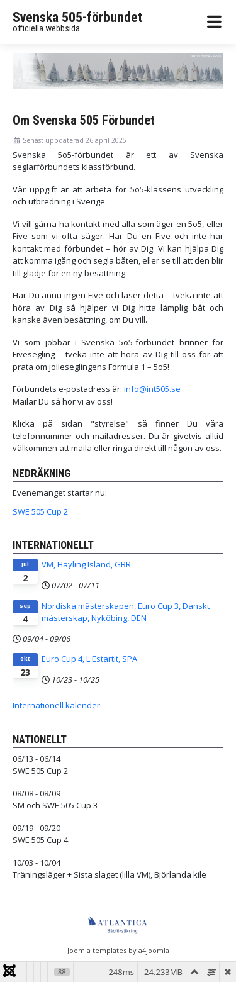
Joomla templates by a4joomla (118, 950)
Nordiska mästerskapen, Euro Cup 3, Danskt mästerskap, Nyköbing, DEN (126, 612)
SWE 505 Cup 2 (40, 511)
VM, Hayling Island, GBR (86, 564)
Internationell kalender (56, 705)
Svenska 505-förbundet (77, 17)
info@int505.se (152, 388)
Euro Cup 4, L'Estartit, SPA (89, 658)
